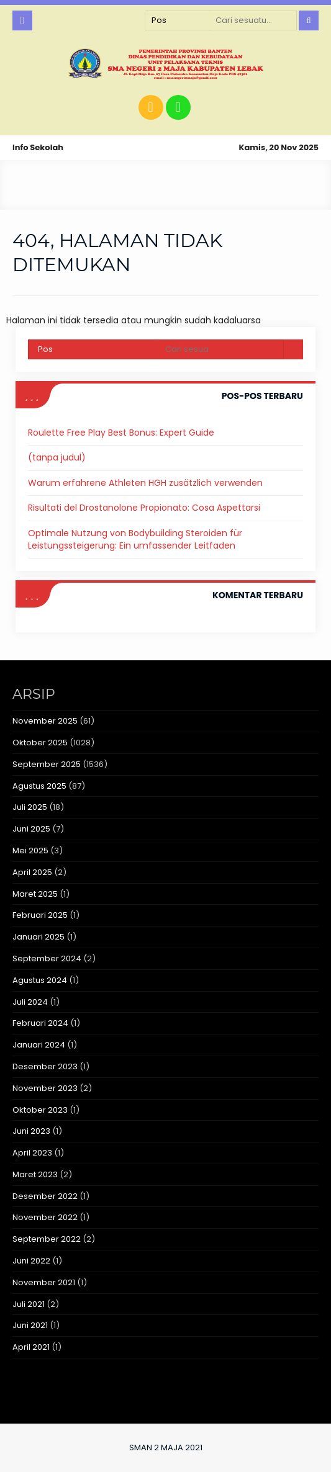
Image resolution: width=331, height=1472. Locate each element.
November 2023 (45, 1088)
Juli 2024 (30, 1002)
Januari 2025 (38, 937)
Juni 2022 (31, 1261)
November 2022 (45, 1217)
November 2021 (43, 1282)
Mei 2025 (30, 850)
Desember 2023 (45, 1066)
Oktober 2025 (40, 742)
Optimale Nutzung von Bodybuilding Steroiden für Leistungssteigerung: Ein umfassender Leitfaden (135, 539)
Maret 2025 (35, 894)
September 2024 (46, 958)
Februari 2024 (40, 1023)
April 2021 (31, 1347)
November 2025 (45, 721)
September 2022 (46, 1239)
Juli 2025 (29, 807)
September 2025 (46, 764)
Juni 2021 (30, 1325)
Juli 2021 (28, 1304)
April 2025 (32, 872)
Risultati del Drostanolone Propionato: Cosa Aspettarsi (144, 507)
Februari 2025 (40, 915)
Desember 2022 (45, 1196)
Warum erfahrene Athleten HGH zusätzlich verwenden (145, 483)
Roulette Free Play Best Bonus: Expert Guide (121, 432)
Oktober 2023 (40, 1110)
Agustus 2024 (39, 980)
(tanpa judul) (57, 457)
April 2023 (32, 1153)
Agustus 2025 (39, 786)
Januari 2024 (38, 1045)
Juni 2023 (31, 1131)
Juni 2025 (31, 829)
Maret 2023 (35, 1174)
